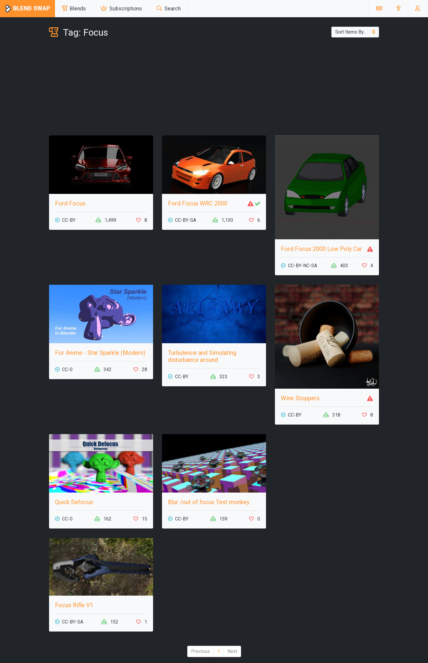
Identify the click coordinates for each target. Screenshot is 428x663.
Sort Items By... (355, 32)
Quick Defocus (74, 502)
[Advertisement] (214, 87)
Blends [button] (74, 9)
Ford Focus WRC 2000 (197, 203)
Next (232, 651)
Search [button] (169, 9)
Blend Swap (27, 8)
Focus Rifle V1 (74, 605)
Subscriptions (121, 9)
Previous (200, 651)
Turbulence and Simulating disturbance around (202, 356)
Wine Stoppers (300, 398)
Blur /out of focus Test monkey (208, 502)
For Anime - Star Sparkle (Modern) (100, 352)
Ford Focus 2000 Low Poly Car (321, 248)
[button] (398, 8)
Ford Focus (70, 203)
